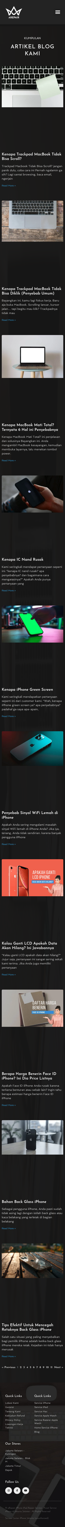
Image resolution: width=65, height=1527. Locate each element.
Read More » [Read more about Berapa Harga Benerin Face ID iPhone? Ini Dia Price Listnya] (9, 1105)
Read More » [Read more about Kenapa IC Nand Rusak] (9, 590)
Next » (58, 1367)
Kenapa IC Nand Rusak (23, 560)
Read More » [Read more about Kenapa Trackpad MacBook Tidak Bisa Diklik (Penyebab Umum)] (9, 320)
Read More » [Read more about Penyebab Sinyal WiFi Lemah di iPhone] (9, 844)
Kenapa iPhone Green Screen (27, 690)
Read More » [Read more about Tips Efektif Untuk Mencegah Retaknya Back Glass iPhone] (9, 1356)
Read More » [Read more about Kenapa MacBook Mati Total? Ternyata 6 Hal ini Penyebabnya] (9, 460)
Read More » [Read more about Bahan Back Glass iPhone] (9, 1228)
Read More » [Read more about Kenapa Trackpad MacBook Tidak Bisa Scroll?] (9, 185)
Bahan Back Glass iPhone (24, 1202)
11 (52, 1367)
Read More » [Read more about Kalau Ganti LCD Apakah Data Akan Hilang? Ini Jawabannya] (9, 974)
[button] (58, 12)
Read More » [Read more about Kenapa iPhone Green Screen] (9, 716)
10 (47, 1367)
